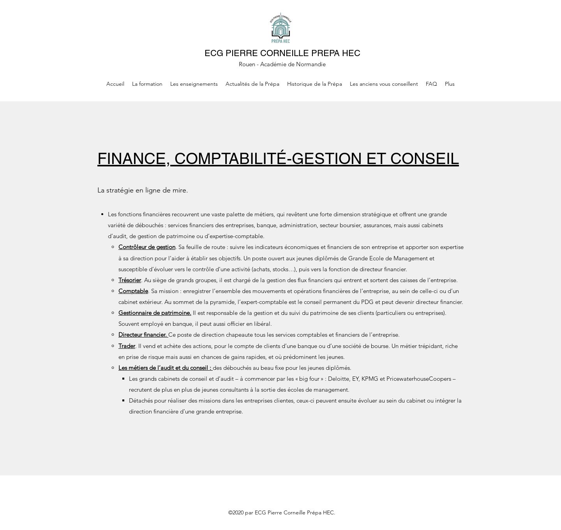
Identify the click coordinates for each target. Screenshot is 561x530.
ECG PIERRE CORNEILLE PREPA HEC (282, 53)
